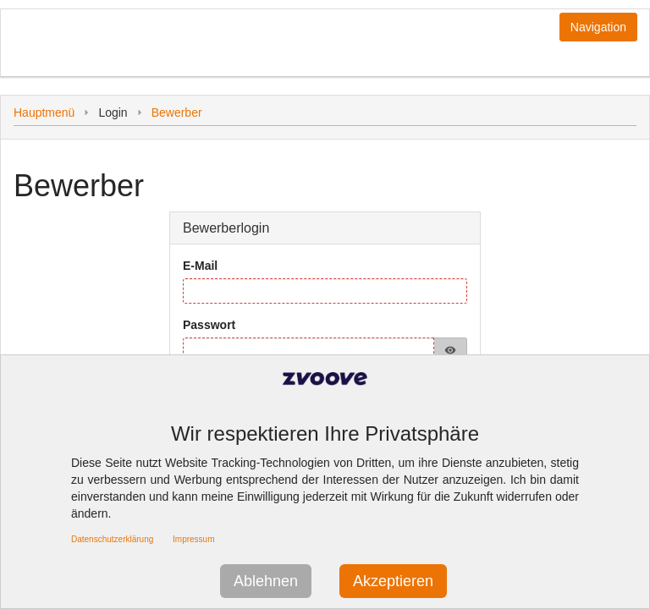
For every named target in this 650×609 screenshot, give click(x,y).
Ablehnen (266, 581)
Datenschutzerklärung (112, 539)
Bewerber (176, 112)
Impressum (193, 539)
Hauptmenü (44, 112)
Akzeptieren (393, 581)
